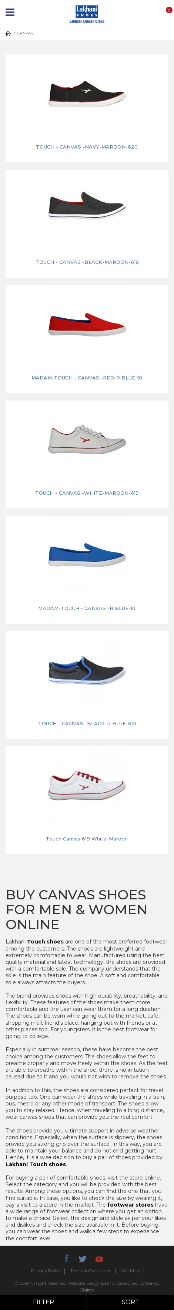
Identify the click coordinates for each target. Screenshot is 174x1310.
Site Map (130, 1270)
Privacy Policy (45, 1270)
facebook (66, 1257)
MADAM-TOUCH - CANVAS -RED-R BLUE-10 (86, 378)
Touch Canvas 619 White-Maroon (87, 839)
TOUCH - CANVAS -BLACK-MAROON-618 (87, 262)
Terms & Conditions (90, 1270)
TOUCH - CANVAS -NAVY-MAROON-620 (87, 147)
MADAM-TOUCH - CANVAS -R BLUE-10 (86, 608)
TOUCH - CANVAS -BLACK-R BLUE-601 (87, 723)
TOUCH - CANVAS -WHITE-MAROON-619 (87, 493)
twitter (82, 1257)
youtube (99, 1257)
